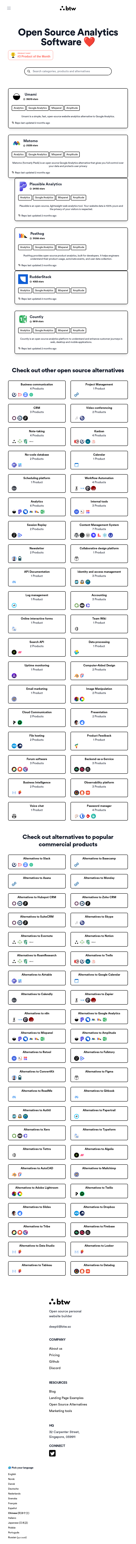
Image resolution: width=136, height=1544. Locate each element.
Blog (52, 1391)
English (12, 1474)
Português (13, 1532)
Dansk (11, 1484)
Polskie (11, 1528)
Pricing (54, 1355)
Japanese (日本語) (18, 1523)
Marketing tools (60, 1411)
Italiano (12, 1518)
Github (54, 1361)
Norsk (11, 1479)
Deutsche (13, 1489)
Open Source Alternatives (68, 1404)
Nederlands (14, 1493)
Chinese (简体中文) (18, 1513)
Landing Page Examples (66, 1398)
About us (55, 1348)
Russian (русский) (17, 1537)
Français (12, 1503)
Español (12, 1508)
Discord (55, 1368)
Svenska (12, 1498)
